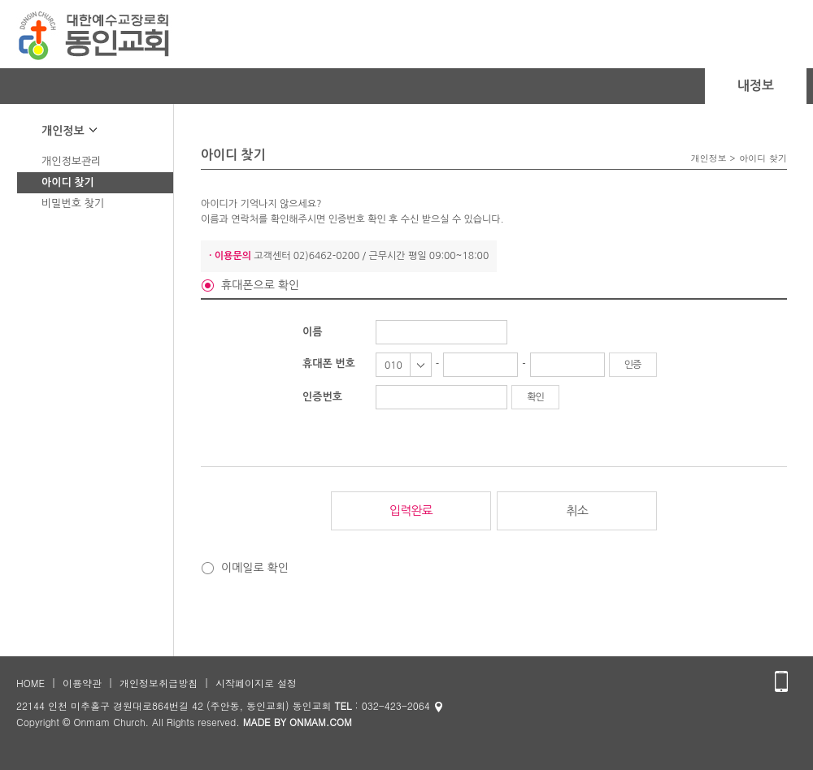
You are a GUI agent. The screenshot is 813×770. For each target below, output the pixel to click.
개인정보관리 (71, 161)
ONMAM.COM (320, 722)
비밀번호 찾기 (72, 203)
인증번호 (322, 396)
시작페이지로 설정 (256, 683)
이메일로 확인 (255, 567)
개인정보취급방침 (159, 683)
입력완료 (410, 510)
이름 (312, 332)
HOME (30, 683)
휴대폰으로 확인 (260, 285)
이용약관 (82, 683)
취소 (577, 510)
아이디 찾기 (67, 182)
